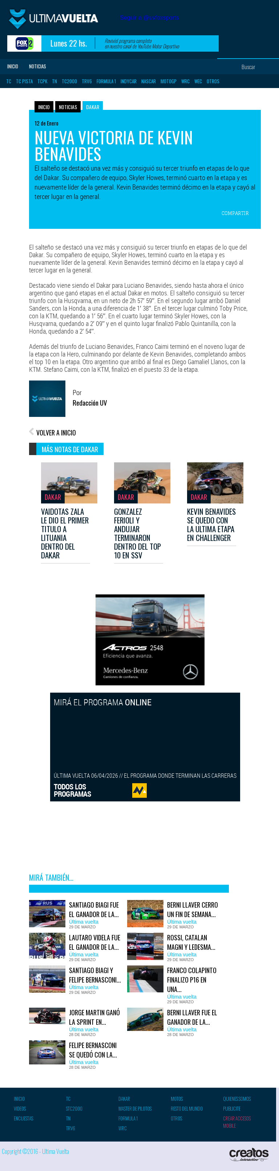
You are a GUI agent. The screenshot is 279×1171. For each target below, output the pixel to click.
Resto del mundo (187, 1108)
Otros (213, 81)
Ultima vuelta (61, 21)
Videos (20, 1108)
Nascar (148, 81)
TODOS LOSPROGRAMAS (72, 790)
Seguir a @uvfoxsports (149, 18)
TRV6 (87, 81)
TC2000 (69, 81)
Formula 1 (106, 81)
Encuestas (23, 1118)
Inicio (12, 66)
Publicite (231, 1108)
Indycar (129, 81)
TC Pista (24, 81)
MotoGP (169, 81)
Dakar (92, 107)
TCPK (42, 81)
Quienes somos (237, 1098)
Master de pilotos (134, 1108)
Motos (177, 1098)
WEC (198, 81)
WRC (185, 81)
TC (8, 81)
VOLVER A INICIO (56, 432)
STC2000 (74, 1108)
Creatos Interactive (249, 1154)
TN (54, 81)
